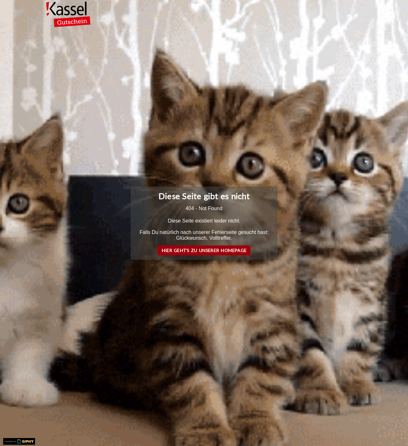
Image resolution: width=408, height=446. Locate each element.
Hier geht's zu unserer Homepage (204, 250)
